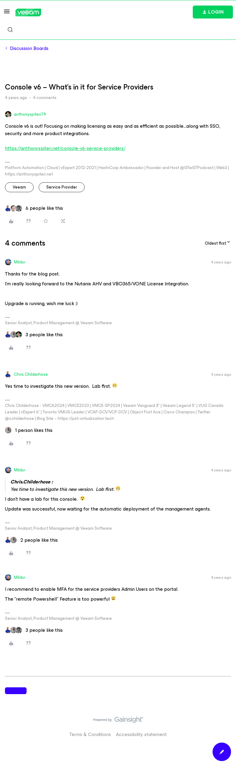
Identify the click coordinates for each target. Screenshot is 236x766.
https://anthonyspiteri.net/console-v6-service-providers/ (65, 148)
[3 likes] (34, 334)
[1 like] (29, 430)
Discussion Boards (29, 48)
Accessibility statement (141, 734)
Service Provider (61, 187)
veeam (19, 187)
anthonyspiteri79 (30, 114)
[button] (7, 13)
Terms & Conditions (90, 734)
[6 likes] (34, 208)
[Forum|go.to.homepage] (28, 12)
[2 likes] (31, 540)
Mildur (19, 262)
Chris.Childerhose (31, 374)
